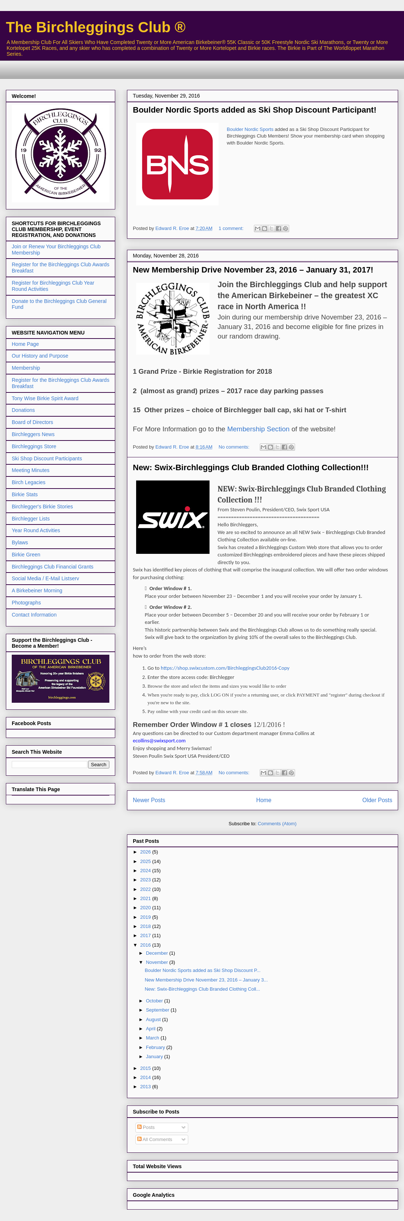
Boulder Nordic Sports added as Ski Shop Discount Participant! (254, 109)
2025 (146, 861)
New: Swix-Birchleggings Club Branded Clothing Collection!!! (251, 467)
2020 (146, 907)
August (154, 1019)
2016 (146, 945)
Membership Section (258, 429)
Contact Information (34, 615)
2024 (146, 870)
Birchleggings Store (34, 446)
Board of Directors (32, 422)
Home (264, 800)
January (155, 1056)
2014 (146, 1077)
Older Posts (377, 800)
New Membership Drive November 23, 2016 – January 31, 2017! (253, 269)
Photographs (26, 603)
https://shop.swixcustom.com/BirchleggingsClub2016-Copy (225, 668)
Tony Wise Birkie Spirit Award (45, 398)
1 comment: (232, 228)
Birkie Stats (25, 494)
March (153, 1038)
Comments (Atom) (277, 823)
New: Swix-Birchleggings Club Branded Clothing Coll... (202, 989)
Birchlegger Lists (31, 519)
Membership (26, 368)
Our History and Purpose (40, 356)
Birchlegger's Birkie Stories (42, 506)
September (158, 1010)
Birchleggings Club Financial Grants (53, 567)
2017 (146, 935)
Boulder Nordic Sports (250, 129)
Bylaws (20, 542)
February (156, 1047)
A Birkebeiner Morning (37, 590)
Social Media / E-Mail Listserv (45, 578)
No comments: (235, 447)
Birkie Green (26, 555)
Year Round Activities (36, 530)
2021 (146, 898)
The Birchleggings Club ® (96, 27)
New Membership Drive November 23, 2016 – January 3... (206, 980)
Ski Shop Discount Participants (47, 458)
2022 (146, 889)
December (158, 953)
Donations (23, 410)
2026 (146, 852)
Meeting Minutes (31, 470)
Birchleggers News (33, 434)
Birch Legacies (29, 482)
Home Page (25, 344)
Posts (146, 1127)
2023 (146, 879)
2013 (146, 1086)
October (155, 1001)
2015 (146, 1068)
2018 (146, 926)
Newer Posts (149, 800)
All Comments (154, 1139)
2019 (146, 917)
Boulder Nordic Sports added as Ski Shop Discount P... (203, 970)
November (158, 962)
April (151, 1028)
